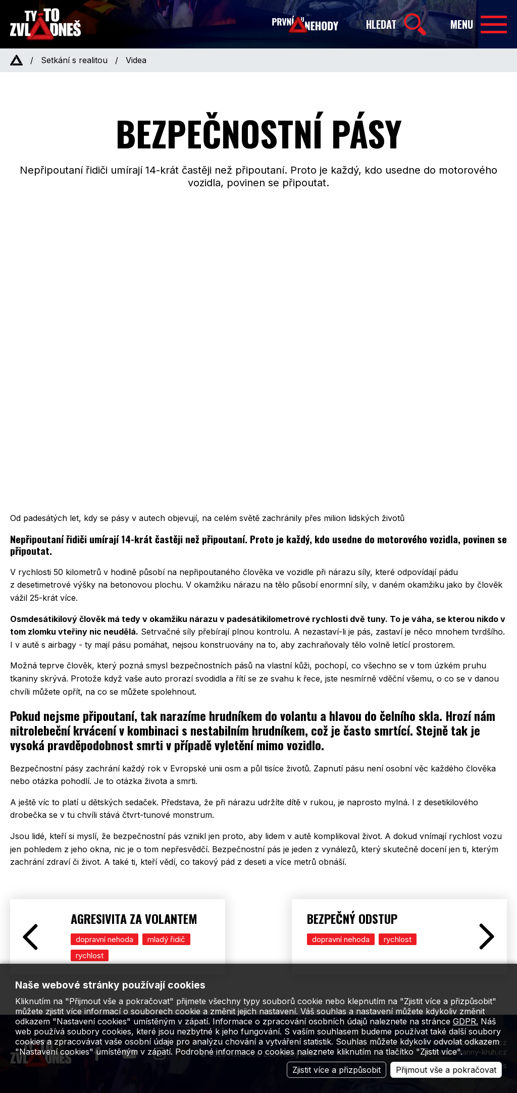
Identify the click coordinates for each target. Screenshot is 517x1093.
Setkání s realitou (74, 60)
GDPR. (465, 1021)
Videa (136, 60)
